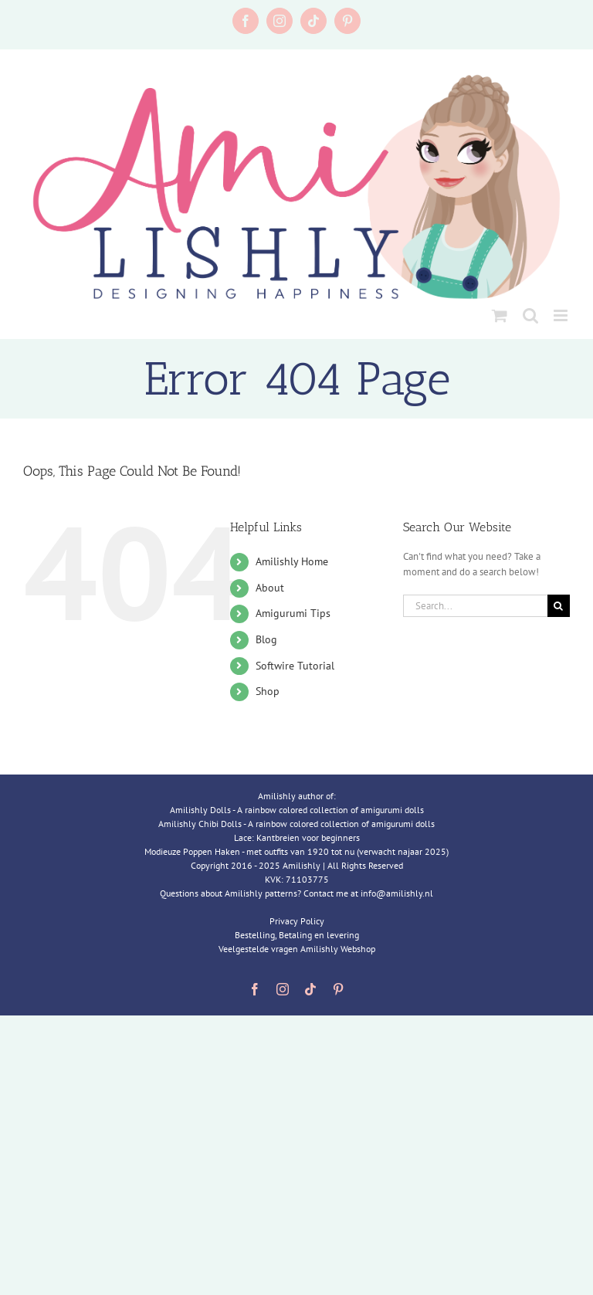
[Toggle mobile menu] (562, 315)
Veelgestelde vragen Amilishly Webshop (297, 948)
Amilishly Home (292, 561)
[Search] (558, 606)
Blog (266, 639)
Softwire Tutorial (295, 666)
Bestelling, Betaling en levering (297, 935)
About (270, 588)
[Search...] (475, 606)
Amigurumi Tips (293, 613)
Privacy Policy (296, 921)
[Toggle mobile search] (530, 315)
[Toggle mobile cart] (499, 315)
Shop (268, 691)
